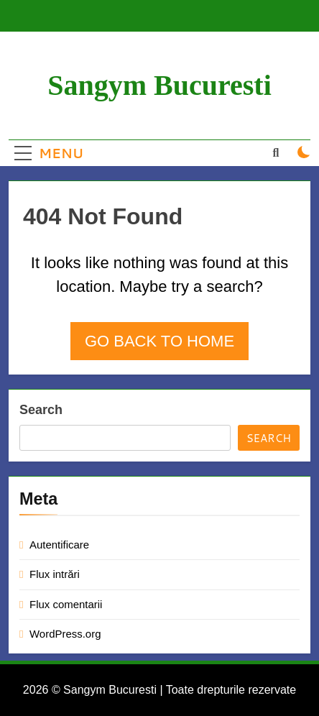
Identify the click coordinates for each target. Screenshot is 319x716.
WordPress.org (65, 634)
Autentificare (59, 544)
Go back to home (159, 341)
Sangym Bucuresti (159, 85)
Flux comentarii (65, 604)
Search (41, 410)
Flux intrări (54, 574)
